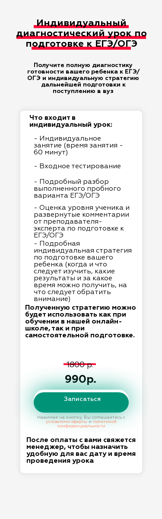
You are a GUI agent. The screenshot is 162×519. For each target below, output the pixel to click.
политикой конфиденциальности (87, 424)
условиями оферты (66, 422)
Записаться (82, 399)
